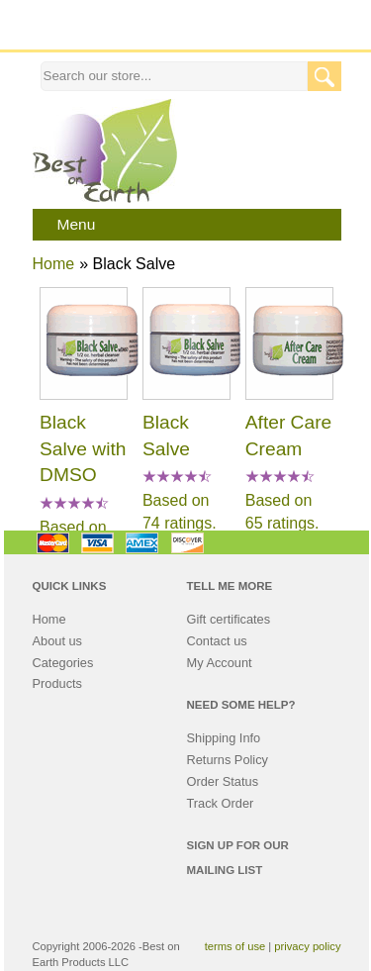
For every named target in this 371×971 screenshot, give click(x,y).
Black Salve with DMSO (83, 449)
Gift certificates (229, 619)
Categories (63, 662)
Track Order (220, 803)
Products (58, 683)
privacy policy (307, 946)
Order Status (223, 781)
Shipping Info (224, 737)
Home (54, 263)
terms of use (235, 946)
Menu (76, 224)
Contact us (217, 640)
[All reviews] (74, 504)
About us (58, 640)
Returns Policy (228, 759)
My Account (219, 662)
